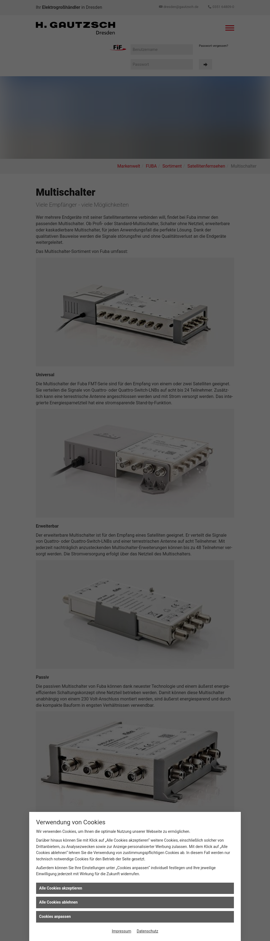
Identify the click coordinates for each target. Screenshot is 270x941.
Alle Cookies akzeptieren (60, 888)
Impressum (121, 931)
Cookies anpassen (55, 916)
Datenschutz (147, 931)
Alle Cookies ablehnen (58, 902)
